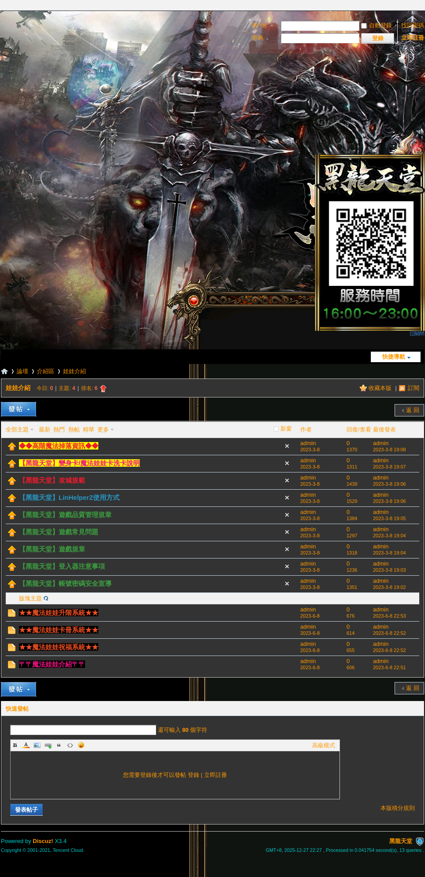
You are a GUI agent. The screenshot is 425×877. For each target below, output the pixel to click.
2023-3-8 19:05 (389, 518)
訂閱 (413, 388)
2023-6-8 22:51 (389, 667)
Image (37, 745)
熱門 (59, 429)
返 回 (412, 410)
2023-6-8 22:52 (389, 633)
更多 (103, 429)
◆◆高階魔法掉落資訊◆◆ (58, 446)
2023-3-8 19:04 (389, 535)
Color (26, 745)
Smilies (81, 745)
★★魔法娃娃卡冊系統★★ (58, 629)
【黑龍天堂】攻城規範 (52, 480)
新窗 (286, 428)
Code (70, 745)
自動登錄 (376, 25)
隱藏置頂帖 (287, 446)
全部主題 (17, 429)
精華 (88, 429)
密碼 (257, 37)
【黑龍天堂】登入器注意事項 (62, 566)
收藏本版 (381, 388)
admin (308, 443)
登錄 (193, 775)
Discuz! (43, 841)
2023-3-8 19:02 (389, 587)
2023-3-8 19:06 (389, 484)
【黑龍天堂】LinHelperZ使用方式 (69, 497)
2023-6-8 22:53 (389, 615)
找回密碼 (412, 25)
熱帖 (74, 429)
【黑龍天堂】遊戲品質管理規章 (65, 514)
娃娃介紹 (74, 371)
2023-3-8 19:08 (389, 449)
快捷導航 (393, 356)
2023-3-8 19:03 (389, 570)
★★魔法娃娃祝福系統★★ (58, 647)
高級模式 (323, 745)
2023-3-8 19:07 (389, 466)
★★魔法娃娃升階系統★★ (58, 612)
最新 (44, 429)
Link (48, 745)
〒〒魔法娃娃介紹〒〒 (52, 664)
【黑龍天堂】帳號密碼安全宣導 (65, 583)
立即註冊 (412, 37)
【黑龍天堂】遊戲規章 (52, 549)
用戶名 (259, 25)
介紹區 (45, 371)
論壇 (22, 371)
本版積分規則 (397, 808)
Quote (59, 745)
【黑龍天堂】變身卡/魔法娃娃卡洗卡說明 (79, 463)
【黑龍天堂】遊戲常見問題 (58, 532)
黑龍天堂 (4, 371)
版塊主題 (30, 598)
